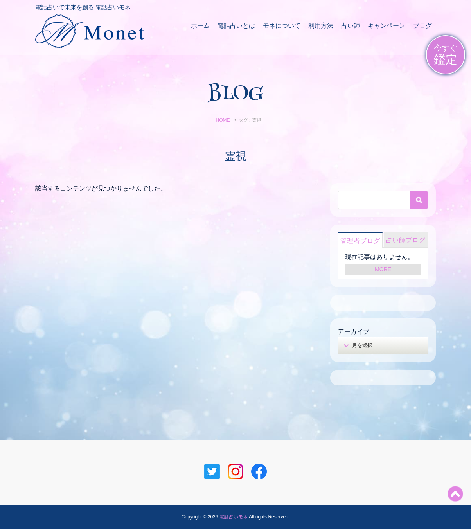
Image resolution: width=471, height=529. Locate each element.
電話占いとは (236, 25)
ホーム (200, 25)
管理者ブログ (360, 241)
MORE (383, 269)
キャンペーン (386, 25)
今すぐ (445, 55)
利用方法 (320, 25)
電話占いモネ (233, 517)
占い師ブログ (406, 240)
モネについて (281, 25)
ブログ (422, 25)
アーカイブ (353, 331)
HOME (223, 120)
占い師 (350, 25)
